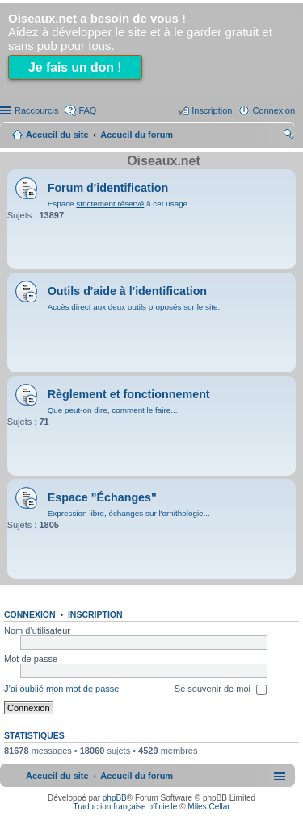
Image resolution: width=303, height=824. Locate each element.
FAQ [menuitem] (87, 110)
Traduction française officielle (125, 806)
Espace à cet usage (117, 203)
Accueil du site (57, 134)
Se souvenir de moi (221, 690)
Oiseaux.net (163, 161)
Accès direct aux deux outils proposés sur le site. (134, 306)
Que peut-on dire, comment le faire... (113, 410)
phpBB (115, 797)
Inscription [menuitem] (211, 110)
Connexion (30, 614)
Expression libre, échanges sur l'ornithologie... (129, 513)
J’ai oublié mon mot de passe (61, 689)
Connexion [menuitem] (273, 110)
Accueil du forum (136, 134)
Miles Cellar (208, 806)
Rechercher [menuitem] (288, 136)
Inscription (95, 614)
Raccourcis (36, 110)
